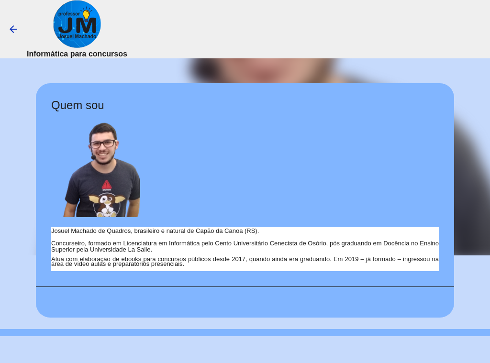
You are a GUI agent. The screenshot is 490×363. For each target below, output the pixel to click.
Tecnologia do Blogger (245, 349)
